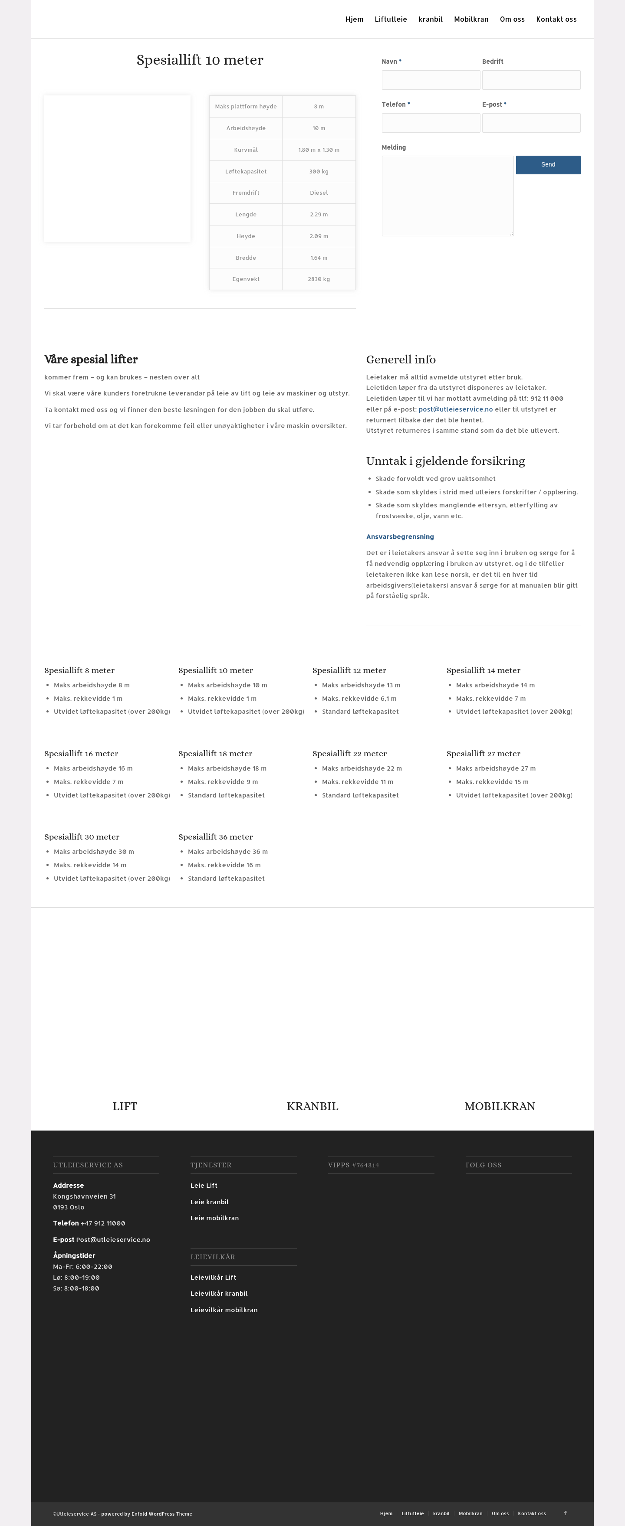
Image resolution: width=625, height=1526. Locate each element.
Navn (391, 61)
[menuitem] (354, 19)
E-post (494, 104)
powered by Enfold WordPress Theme (146, 1514)
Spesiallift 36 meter (215, 837)
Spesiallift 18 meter (215, 753)
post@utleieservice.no (456, 409)
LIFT (125, 1106)
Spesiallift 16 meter (81, 753)
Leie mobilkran (215, 1218)
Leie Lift (204, 1185)
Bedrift (492, 61)
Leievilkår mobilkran (224, 1310)
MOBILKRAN (500, 1106)
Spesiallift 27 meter (483, 753)
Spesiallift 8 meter (79, 670)
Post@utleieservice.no (113, 1239)
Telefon (396, 104)
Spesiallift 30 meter (81, 837)
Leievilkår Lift (213, 1277)
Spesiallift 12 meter (349, 670)
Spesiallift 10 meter (215, 670)
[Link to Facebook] (565, 1512)
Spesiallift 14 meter (483, 670)
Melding (394, 147)
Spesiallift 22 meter (349, 753)
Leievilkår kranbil (219, 1293)
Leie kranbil (210, 1202)
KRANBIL (312, 1106)
